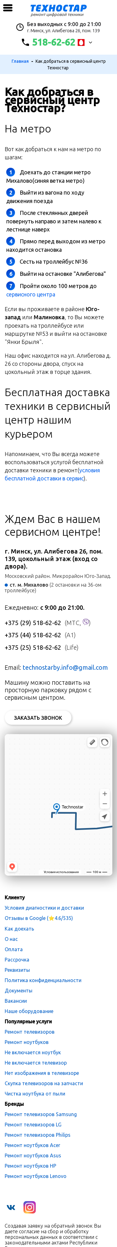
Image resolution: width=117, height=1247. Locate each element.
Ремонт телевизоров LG (33, 1124)
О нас (11, 939)
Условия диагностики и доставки (44, 908)
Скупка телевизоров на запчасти (44, 1083)
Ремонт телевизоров (30, 1032)
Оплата (14, 949)
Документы (18, 990)
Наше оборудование (29, 1011)
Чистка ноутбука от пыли (35, 1093)
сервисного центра (30, 294)
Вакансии (16, 1001)
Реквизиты (17, 970)
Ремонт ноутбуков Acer (32, 1145)
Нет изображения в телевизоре (42, 1073)
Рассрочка (17, 959)
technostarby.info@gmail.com (65, 667)
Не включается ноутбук (33, 1052)
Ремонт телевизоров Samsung (41, 1114)
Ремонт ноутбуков (27, 1042)
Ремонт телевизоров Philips (38, 1135)
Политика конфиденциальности (43, 980)
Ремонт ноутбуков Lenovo (35, 1176)
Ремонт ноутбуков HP (30, 1166)
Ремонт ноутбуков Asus (33, 1155)
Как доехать (19, 929)
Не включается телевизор (36, 1063)
